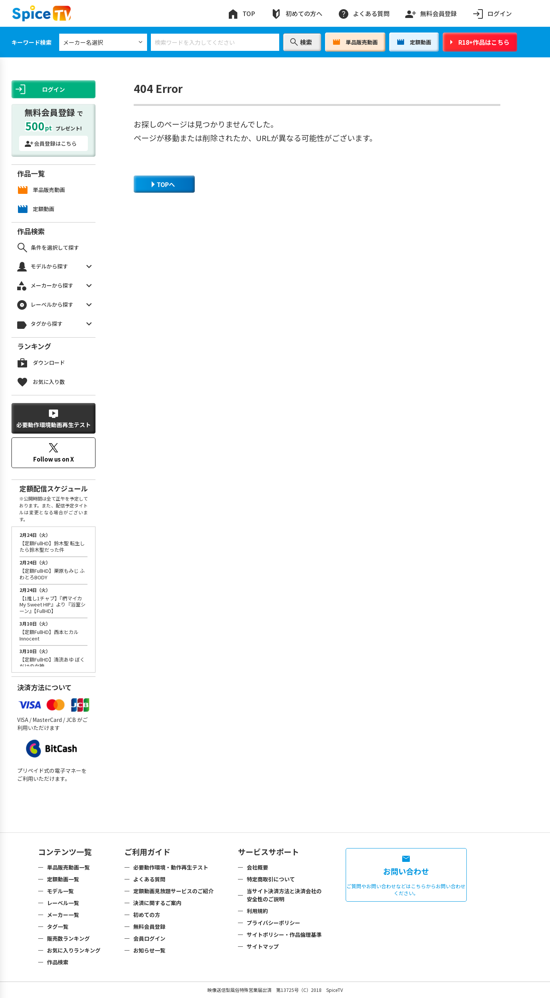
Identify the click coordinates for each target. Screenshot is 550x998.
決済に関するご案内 (157, 903)
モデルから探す (54, 266)
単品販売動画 (355, 42)
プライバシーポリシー (273, 922)
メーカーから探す (54, 286)
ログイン (492, 13)
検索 (301, 42)
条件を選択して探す (48, 247)
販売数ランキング (68, 938)
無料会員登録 (431, 12)
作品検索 (57, 962)
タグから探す (54, 324)
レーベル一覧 (63, 903)
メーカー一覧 (63, 914)
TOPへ (163, 184)
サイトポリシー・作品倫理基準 (284, 934)
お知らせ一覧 (149, 950)
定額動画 (414, 42)
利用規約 (257, 911)
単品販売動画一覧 (68, 867)
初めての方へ (296, 13)
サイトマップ (263, 946)
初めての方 (146, 914)
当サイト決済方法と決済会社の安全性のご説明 (284, 895)
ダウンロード (41, 362)
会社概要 (257, 867)
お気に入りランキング (73, 950)
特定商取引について (271, 879)
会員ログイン (149, 938)
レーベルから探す (54, 305)
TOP (241, 13)
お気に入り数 (41, 382)
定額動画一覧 (63, 879)
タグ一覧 (57, 926)
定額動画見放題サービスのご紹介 (173, 891)
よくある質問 (364, 13)
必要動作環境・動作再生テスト (170, 867)
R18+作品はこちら (480, 42)
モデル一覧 (60, 891)
